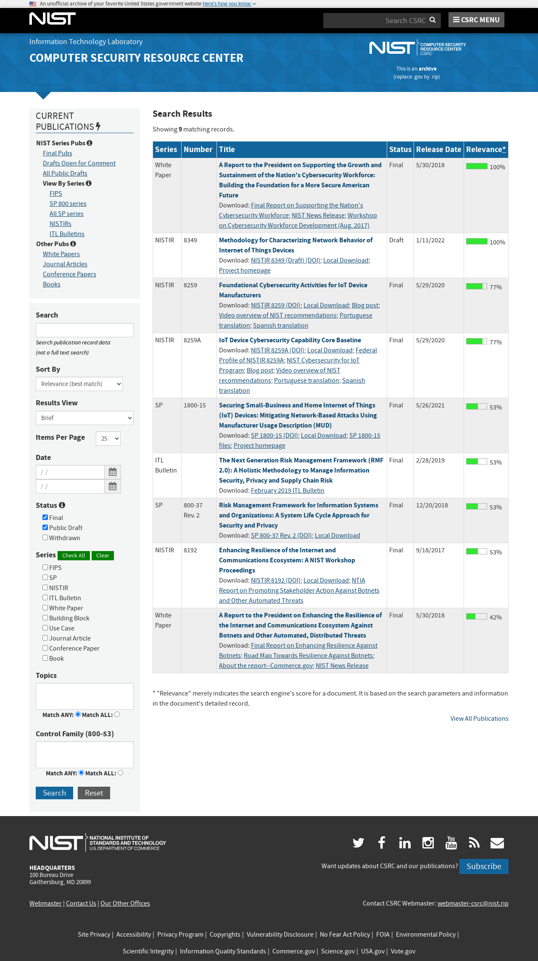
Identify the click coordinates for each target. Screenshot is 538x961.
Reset (94, 793)
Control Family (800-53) (75, 734)
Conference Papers (69, 274)
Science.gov (338, 951)
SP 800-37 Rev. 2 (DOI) (281, 535)
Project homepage (245, 270)
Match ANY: (61, 715)
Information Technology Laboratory (85, 42)
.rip (434, 76)
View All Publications (480, 718)
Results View (57, 403)
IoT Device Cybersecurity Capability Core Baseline (290, 340)
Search (47, 315)
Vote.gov (403, 951)
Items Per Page (60, 437)
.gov (418, 76)
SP (49, 578)
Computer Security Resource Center (136, 58)
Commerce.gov (293, 951)
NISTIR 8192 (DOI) (276, 580)
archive (428, 68)
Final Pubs (57, 153)
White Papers (61, 254)
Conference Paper (71, 648)
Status (50, 505)
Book (53, 658)
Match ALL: (101, 715)
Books (52, 284)
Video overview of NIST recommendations (278, 315)
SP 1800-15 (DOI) (274, 435)
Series (75, 555)
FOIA (383, 934)
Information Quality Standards (223, 951)
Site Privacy (94, 934)
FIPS (56, 193)
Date (43, 457)
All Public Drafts (65, 173)
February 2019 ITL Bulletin (287, 490)
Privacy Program (180, 934)
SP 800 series (68, 204)
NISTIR (55, 588)
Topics (46, 675)
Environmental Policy (426, 934)
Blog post (365, 305)
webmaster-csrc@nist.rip (473, 903)
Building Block (66, 618)
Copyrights (225, 934)
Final (52, 518)
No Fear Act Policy (345, 934)
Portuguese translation (306, 380)
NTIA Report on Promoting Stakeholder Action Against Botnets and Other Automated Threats (299, 590)
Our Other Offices (125, 903)
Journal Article (66, 638)
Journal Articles (65, 264)
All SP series (67, 214)
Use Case (58, 628)
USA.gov (373, 951)
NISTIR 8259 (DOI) (276, 305)
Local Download (346, 260)
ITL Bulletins (67, 234)
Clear (102, 555)
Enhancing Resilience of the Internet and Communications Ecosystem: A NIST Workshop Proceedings (287, 560)
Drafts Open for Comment (79, 163)
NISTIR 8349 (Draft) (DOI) (285, 260)
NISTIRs (60, 224)
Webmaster (45, 903)
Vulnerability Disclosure (280, 934)
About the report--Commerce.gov (266, 666)
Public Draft (62, 528)
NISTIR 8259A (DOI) (277, 350)
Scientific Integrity (148, 951)
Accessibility (133, 934)
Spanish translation (281, 325)
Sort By (48, 369)
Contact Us (81, 903)
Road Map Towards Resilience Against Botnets (308, 655)
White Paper (62, 608)
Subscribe (484, 866)
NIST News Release (318, 215)
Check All (73, 555)
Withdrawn (61, 538)
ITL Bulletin (61, 598)
